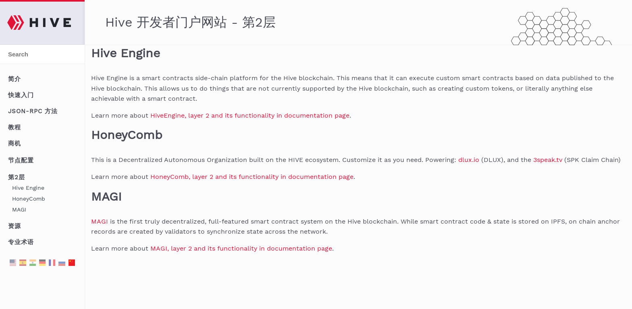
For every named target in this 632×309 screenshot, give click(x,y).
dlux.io (468, 160)
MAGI (19, 209)
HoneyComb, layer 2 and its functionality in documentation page (251, 176)
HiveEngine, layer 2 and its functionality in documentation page (249, 115)
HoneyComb (28, 198)
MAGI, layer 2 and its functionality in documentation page (241, 248)
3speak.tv (547, 160)
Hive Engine (28, 188)
